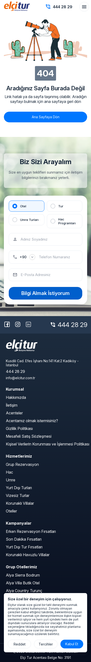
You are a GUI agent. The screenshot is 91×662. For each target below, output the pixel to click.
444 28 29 (72, 324)
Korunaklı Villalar (20, 503)
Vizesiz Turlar (17, 495)
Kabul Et (71, 644)
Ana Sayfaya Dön (45, 117)
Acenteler (14, 413)
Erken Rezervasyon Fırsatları (31, 531)
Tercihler (46, 644)
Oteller (11, 511)
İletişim (11, 405)
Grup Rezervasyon (22, 464)
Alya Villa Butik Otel (23, 582)
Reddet (19, 644)
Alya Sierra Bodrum (23, 575)
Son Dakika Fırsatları (23, 539)
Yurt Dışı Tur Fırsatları (24, 547)
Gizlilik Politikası (19, 428)
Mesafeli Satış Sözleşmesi (28, 436)
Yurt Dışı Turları (19, 487)
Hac (9, 472)
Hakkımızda (16, 397)
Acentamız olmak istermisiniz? (32, 420)
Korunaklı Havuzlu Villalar (28, 554)
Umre (10, 480)
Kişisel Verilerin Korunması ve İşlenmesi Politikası (47, 444)
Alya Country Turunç (24, 590)
